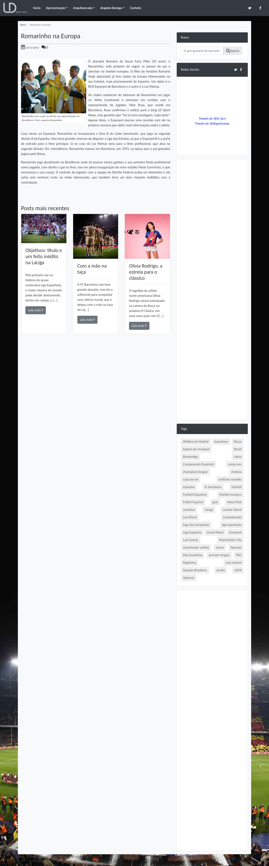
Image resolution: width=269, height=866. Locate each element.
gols (215, 502)
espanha (189, 487)
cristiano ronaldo (230, 479)
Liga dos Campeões (196, 525)
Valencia (188, 578)
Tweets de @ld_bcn (212, 118)
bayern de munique (196, 449)
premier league (219, 555)
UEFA (237, 570)
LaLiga (209, 510)
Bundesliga (190, 457)
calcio (237, 457)
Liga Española (192, 532)
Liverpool (235, 532)
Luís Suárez (190, 540)
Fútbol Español (193, 502)
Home (23, 24)
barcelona (221, 442)
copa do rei (190, 479)
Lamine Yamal (232, 510)
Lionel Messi (215, 532)
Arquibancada (82, 8)
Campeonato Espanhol (198, 464)
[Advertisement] (95, 393)
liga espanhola (231, 525)
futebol (236, 487)
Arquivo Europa (111, 8)
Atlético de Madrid (195, 442)
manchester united (196, 547)
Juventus (189, 510)
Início (37, 8)
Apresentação (55, 8)
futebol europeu (230, 494)
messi (220, 547)
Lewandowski (232, 517)
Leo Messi (190, 517)
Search (232, 51)
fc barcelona (213, 487)
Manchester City (230, 540)
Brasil (237, 449)
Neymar (236, 547)
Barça (237, 442)
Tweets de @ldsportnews (212, 123)
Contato (135, 8)
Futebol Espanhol (195, 494)
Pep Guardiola (192, 555)
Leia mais (35, 310)
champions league (195, 472)
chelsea (236, 472)
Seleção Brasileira (195, 570)
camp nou (234, 464)
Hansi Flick (234, 502)
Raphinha (189, 563)
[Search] (202, 51)
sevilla (220, 570)
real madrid (233, 563)
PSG (238, 555)
